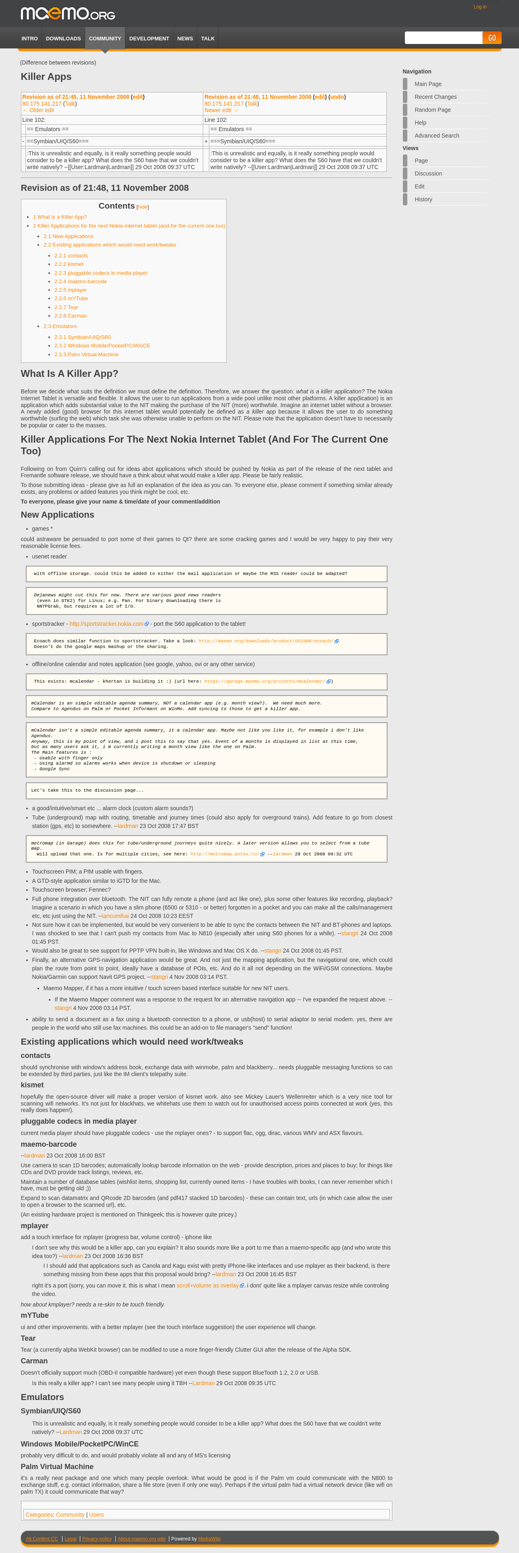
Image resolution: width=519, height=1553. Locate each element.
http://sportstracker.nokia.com (107, 624)
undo (337, 97)
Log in (480, 7)
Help (421, 122)
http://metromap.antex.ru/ (225, 854)
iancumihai (115, 916)
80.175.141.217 (41, 103)
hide (143, 207)
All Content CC (42, 1539)
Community (105, 39)
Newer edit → (221, 110)
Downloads (63, 39)
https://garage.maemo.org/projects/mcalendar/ (264, 682)
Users (96, 1514)
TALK (208, 39)
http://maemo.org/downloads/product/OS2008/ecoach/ (266, 641)
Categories (39, 1514)
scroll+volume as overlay (208, 1285)
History (424, 199)
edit (138, 97)
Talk (70, 103)
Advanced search (437, 135)
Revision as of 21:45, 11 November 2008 (75, 97)
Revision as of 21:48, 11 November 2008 (257, 97)
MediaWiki (209, 1539)
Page (421, 160)
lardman (128, 826)
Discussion (428, 173)
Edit (420, 186)
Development (149, 39)
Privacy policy (97, 1539)
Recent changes (436, 97)
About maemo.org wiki (142, 1539)
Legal (70, 1539)
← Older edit (38, 110)
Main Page (428, 84)
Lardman (203, 1383)
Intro (30, 39)
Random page (433, 110)
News (185, 39)
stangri (350, 933)
